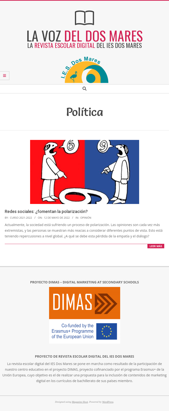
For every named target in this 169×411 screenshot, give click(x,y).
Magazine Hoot (80, 401)
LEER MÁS (156, 246)
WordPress (107, 401)
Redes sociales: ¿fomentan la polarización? (46, 211)
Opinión (85, 217)
